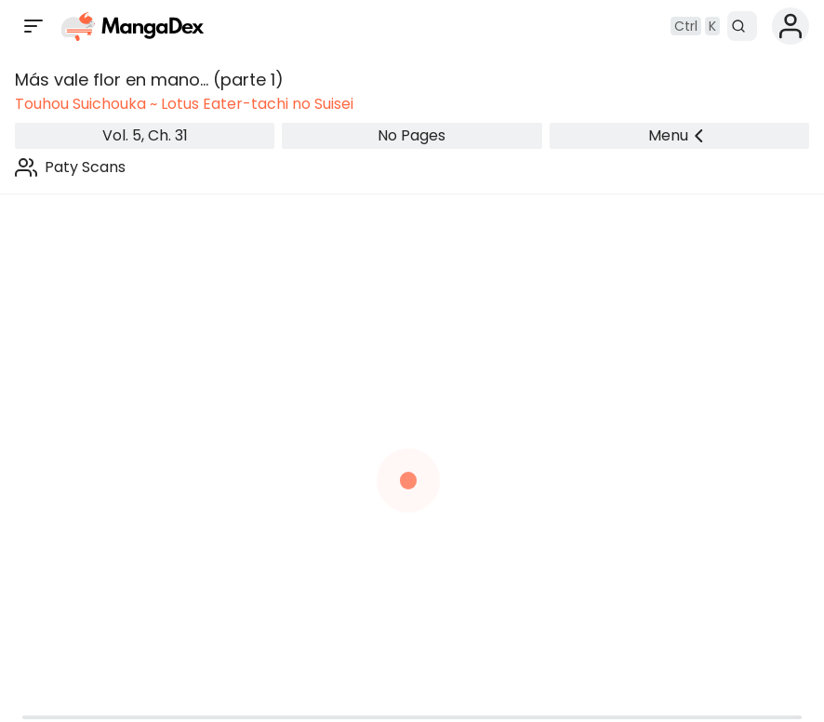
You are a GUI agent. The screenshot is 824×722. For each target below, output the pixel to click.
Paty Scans (85, 167)
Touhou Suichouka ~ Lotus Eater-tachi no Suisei (184, 103)
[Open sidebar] (33, 26)
